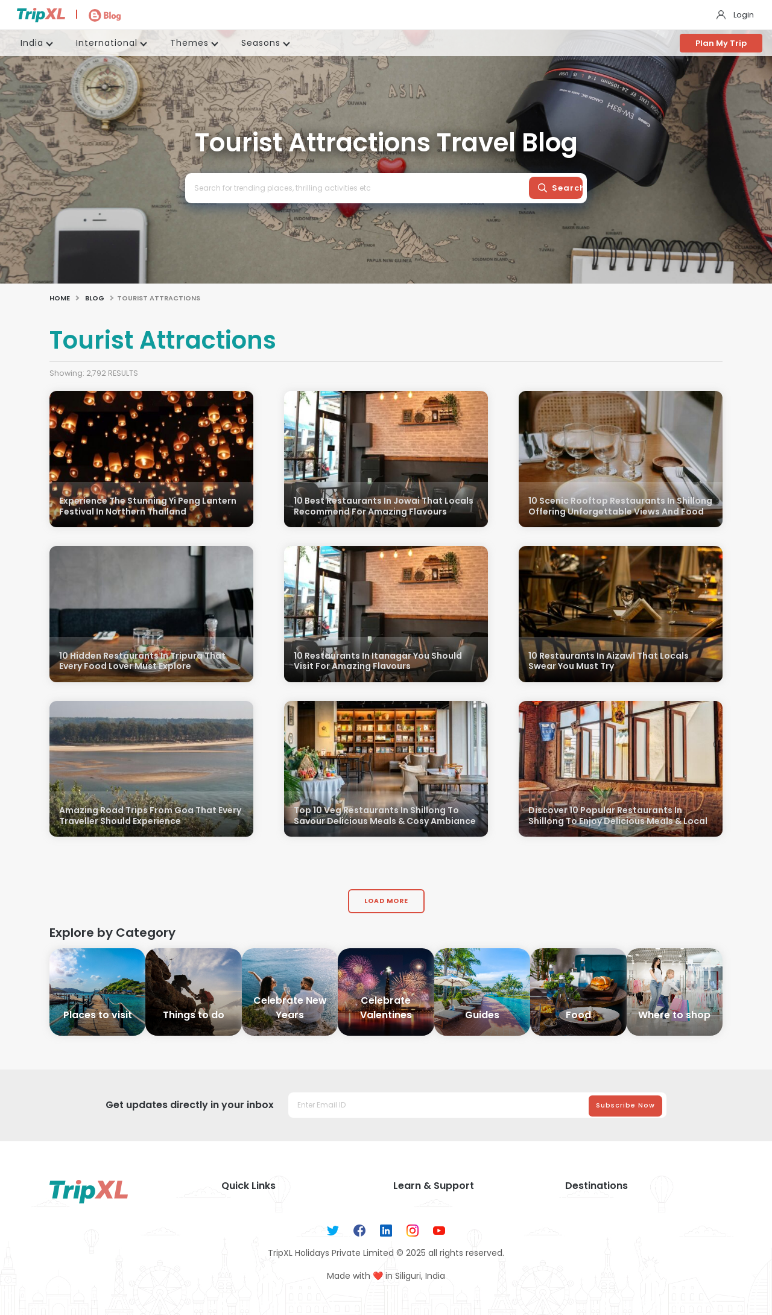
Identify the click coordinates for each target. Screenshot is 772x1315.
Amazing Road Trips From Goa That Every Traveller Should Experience (150, 815)
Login (743, 15)
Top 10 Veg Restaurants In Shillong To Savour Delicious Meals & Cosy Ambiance (385, 815)
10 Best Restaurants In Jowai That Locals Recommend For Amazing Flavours (383, 506)
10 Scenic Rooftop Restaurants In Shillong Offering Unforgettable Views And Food (620, 506)
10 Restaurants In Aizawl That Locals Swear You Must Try (608, 661)
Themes (189, 43)
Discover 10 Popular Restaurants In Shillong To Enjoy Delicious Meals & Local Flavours (617, 821)
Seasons (260, 43)
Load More (386, 900)
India (32, 43)
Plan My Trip (721, 43)
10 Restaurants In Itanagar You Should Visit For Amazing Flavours (378, 661)
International (107, 43)
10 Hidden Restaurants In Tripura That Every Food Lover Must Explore (142, 661)
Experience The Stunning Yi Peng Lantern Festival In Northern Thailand (147, 506)
